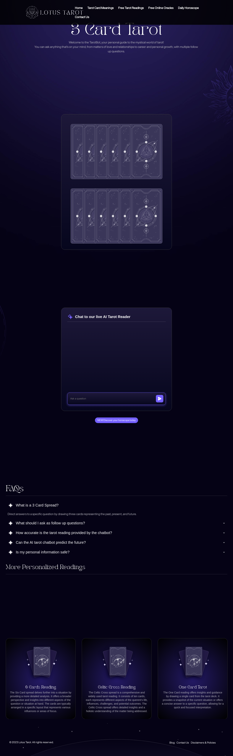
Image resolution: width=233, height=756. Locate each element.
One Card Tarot (193, 687)
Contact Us (82, 17)
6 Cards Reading (40, 687)
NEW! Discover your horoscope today (116, 420)
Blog (172, 742)
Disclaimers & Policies (203, 742)
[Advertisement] (126, 80)
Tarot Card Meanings (100, 8)
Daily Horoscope (188, 8)
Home (79, 8)
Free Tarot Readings (131, 8)
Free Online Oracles (160, 8)
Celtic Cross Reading (117, 687)
